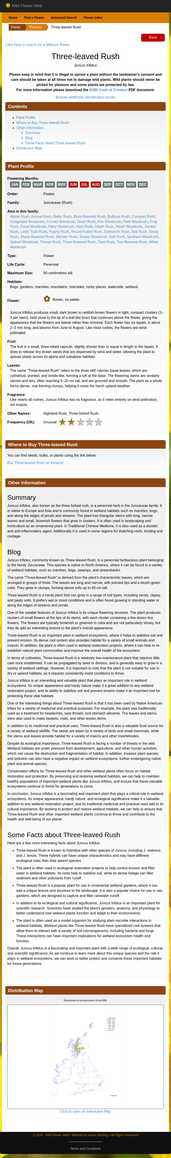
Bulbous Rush (119, 216)
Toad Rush (106, 242)
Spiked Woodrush (24, 242)
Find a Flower (34, 17)
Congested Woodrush (27, 222)
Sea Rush (139, 232)
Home (13, 17)
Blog (28, 138)
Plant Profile (25, 117)
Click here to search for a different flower (37, 45)
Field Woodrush (135, 222)
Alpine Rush (19, 216)
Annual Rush (41, 216)
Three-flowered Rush (79, 242)
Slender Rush (66, 237)
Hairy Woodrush (61, 226)
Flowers (35, 27)
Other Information (30, 128)
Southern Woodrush (142, 237)
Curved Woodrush (60, 222)
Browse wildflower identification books (86, 97)
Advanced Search (64, 17)
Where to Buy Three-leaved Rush (42, 123)
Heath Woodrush (129, 226)
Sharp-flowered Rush (37, 237)
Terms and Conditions (85, 1148)
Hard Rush (84, 226)
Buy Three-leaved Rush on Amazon (35, 463)
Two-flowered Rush (132, 242)
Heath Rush (104, 226)
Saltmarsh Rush (116, 232)
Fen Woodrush (109, 222)
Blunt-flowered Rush (89, 216)
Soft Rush (117, 237)
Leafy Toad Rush (33, 232)
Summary (32, 133)
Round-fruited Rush (86, 232)
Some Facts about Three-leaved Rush (55, 143)
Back (153, 37)
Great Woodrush (33, 226)
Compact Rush (143, 216)
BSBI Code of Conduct (108, 90)
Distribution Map (29, 148)
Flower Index (93, 17)
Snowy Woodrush (93, 237)
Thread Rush (50, 242)
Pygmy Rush (59, 232)
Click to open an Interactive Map (85, 1111)
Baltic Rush (62, 216)
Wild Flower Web (23, 6)
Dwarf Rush (86, 222)
